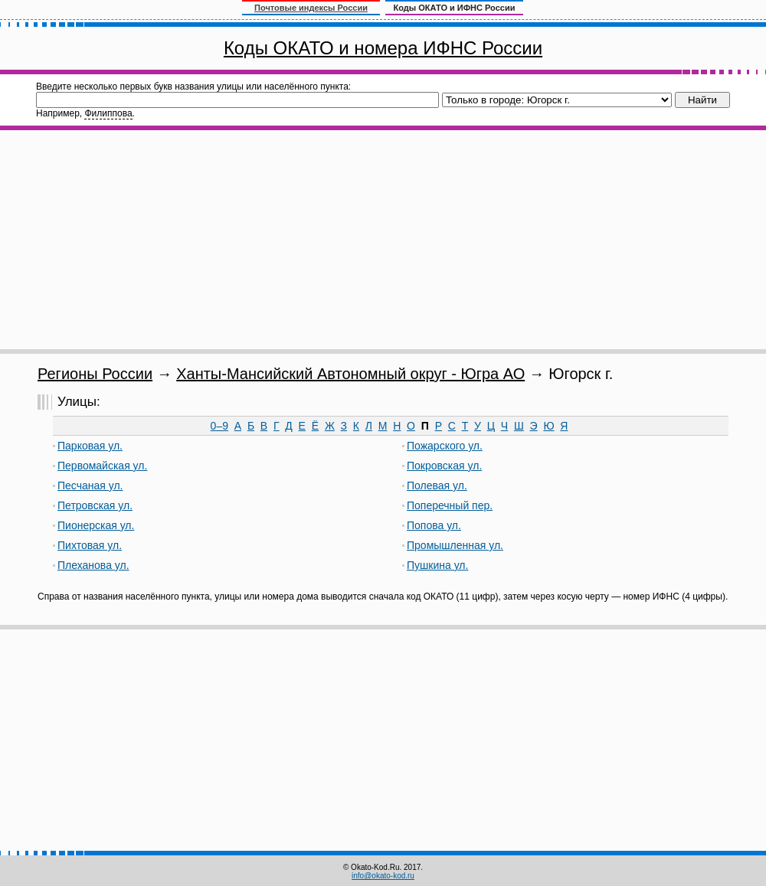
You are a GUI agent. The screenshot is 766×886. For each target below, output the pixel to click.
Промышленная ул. (455, 545)
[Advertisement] (383, 239)
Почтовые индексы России (311, 7)
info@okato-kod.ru (383, 875)
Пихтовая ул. (89, 545)
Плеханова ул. (93, 565)
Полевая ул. (437, 485)
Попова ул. (434, 525)
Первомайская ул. (102, 465)
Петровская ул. (95, 505)
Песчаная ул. (90, 485)
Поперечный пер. (450, 505)
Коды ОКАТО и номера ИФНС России (383, 48)
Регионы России (95, 373)
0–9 (219, 426)
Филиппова (108, 113)
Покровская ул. (444, 465)
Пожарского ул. (445, 446)
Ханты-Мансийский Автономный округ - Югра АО (350, 373)
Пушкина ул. (437, 565)
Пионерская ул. (95, 525)
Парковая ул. (90, 446)
